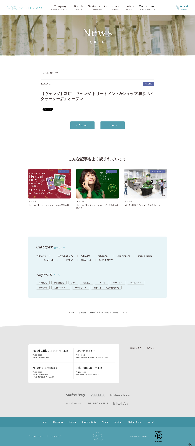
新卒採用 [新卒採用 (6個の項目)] (43, 288)
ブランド (79, 7)
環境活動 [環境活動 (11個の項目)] (86, 283)
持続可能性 (97, 7)
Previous (82, 125)
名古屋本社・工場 (50, 351)
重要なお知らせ (43, 256)
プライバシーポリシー (37, 436)
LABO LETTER (108, 260)
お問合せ (128, 7)
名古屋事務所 (45, 368)
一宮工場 (89, 368)
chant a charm (149, 256)
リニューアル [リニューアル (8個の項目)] (136, 283)
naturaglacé (106, 256)
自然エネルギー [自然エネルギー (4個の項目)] (61, 288)
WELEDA (87, 256)
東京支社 (85, 351)
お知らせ (115, 7)
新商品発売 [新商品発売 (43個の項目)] (59, 283)
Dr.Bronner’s (127, 256)
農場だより (87, 260)
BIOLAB (70, 260)
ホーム (73, 313)
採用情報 (184, 7)
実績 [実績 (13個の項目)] (73, 283)
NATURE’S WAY (67, 256)
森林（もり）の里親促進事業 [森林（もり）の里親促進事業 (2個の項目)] (106, 288)
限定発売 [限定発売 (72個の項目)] (43, 283)
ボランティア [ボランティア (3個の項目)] (81, 288)
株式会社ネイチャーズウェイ (142, 348)
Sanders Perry (51, 260)
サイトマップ (57, 436)
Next (113, 125)
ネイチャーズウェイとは (60, 7)
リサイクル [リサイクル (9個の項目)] (118, 283)
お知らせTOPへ (51, 72)
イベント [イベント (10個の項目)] (101, 283)
